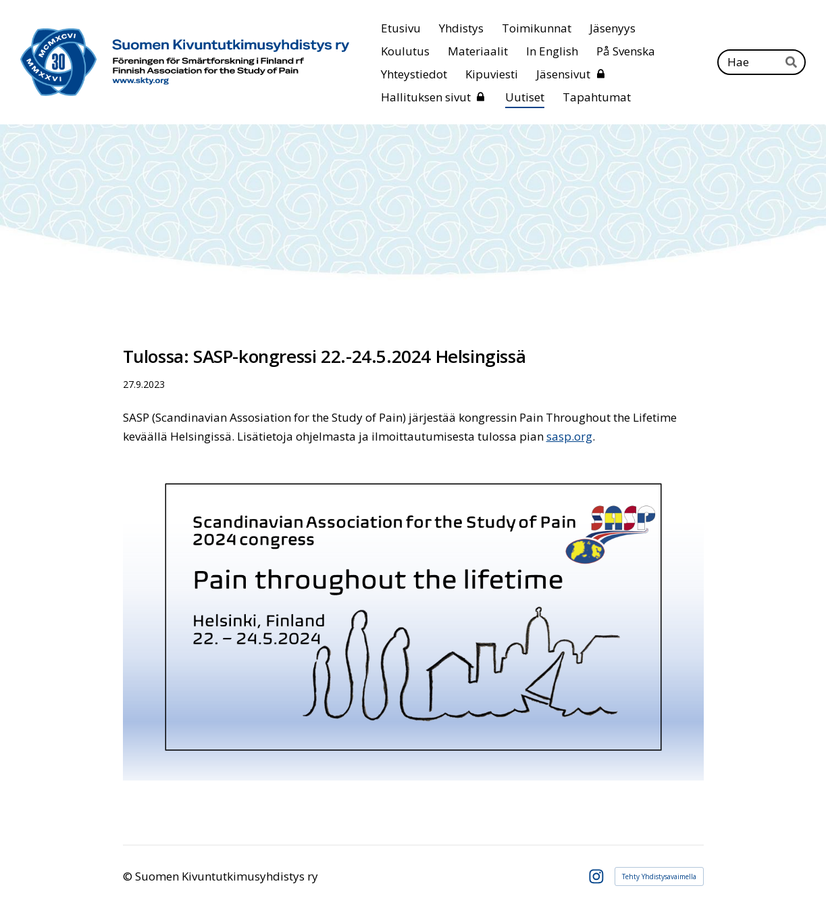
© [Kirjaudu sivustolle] (129, 876)
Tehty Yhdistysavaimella (659, 876)
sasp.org (569, 436)
